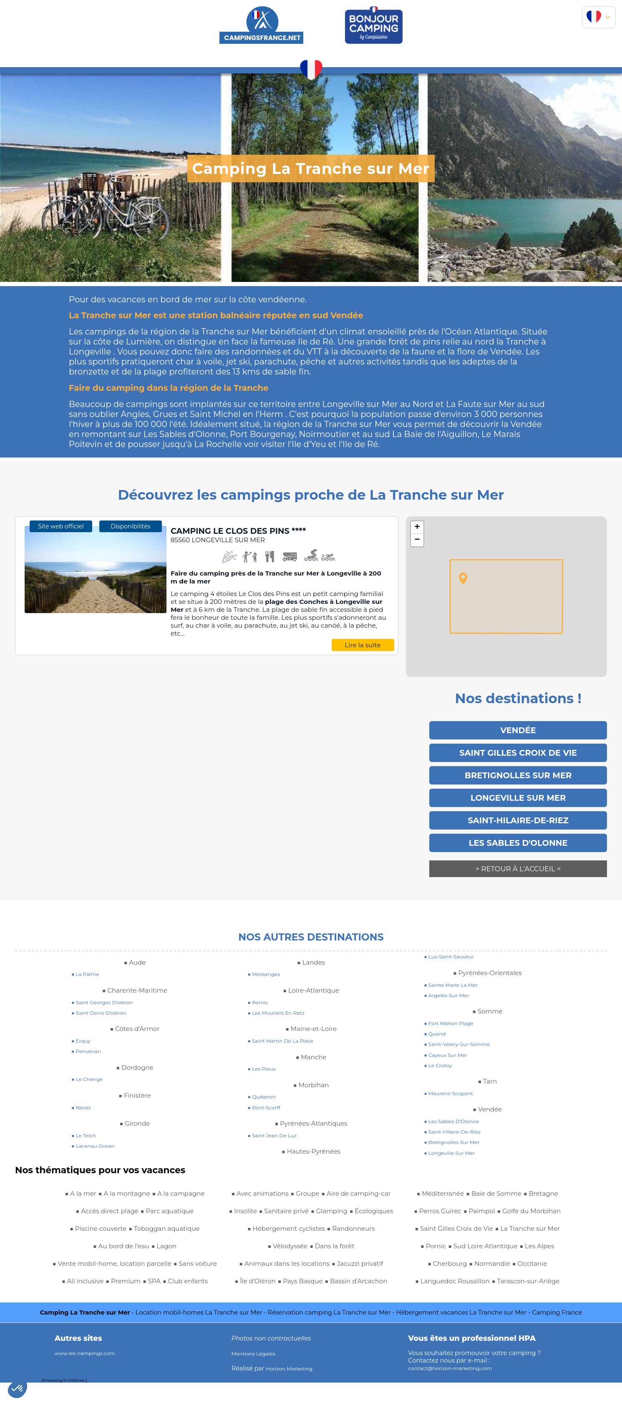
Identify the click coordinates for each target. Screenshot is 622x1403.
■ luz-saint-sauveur (453, 941)
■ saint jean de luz (277, 1120)
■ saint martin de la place (287, 1026)
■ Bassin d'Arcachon (339, 1266)
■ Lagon (169, 1231)
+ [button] (417, 527)
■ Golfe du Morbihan (487, 1178)
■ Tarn (487, 1066)
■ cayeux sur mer (450, 1040)
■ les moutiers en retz (282, 998)
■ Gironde (134, 1108)
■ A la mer (70, 1178)
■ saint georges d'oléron (108, 987)
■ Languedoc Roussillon (487, 1266)
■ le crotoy (440, 1050)
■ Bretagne (261, 1301)
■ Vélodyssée (283, 1213)
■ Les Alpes (530, 1231)
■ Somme (487, 996)
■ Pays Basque (272, 1266)
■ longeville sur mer (454, 1138)
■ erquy (82, 1026)
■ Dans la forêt (336, 1213)
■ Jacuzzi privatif (285, 1248)
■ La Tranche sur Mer (471, 1213)
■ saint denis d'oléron (104, 998)
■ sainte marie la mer (456, 970)
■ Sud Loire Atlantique (465, 1231)
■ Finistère (134, 1080)
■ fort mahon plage (453, 1008)
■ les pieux (265, 1054)
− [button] (417, 540)
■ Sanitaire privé (261, 1178)
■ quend (437, 1019)
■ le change (90, 1064)
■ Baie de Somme (340, 1283)
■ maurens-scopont (453, 1078)
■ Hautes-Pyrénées (311, 1136)
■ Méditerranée (276, 1283)
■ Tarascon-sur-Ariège (487, 1283)
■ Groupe (74, 1301)
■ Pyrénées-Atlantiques (311, 1108)
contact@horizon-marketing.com (458, 1388)
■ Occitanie (537, 1248)
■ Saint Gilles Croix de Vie (487, 1196)
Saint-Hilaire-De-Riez (518, 813)
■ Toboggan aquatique (170, 1213)
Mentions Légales (258, 1374)
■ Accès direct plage (101, 1196)
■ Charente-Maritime (135, 975)
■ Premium (188, 1266)
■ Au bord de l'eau (118, 1231)
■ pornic (260, 987)
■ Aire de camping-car (135, 1301)
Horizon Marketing (294, 1389)
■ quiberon (265, 1082)
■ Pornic (527, 1213)
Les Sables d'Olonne (518, 834)
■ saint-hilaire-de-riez (458, 1117)
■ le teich (86, 1120)
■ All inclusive (140, 1266)
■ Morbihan (311, 1070)
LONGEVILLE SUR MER (517, 792)
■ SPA (71, 1283)
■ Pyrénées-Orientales (487, 958)
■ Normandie (489, 1248)
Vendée (518, 729)
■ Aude (134, 947)
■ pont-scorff (267, 1092)
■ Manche (311, 1042)
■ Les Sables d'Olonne (457, 1106)
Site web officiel (60, 623)
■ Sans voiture (86, 1266)
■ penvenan (89, 1036)
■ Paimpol (362, 1301)
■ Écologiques (365, 1178)
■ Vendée (487, 1094)
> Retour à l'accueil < (518, 860)
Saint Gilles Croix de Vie (518, 750)
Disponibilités (130, 623)
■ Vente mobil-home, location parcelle (134, 1248)
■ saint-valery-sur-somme (463, 1029)
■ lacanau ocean (97, 1131)
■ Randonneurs (358, 1196)
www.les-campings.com (91, 1373)
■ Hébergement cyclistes (281, 1196)
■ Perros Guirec (313, 1301)
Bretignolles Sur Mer (518, 771)
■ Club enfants (111, 1283)
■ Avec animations (174, 1283)
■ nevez (83, 1092)
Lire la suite (363, 646)
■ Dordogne (134, 1052)
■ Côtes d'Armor (134, 1013)
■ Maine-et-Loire (311, 1013)
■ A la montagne (122, 1178)
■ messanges (267, 959)
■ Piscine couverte (91, 1213)
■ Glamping (315, 1178)
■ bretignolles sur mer (457, 1127)
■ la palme (88, 959)
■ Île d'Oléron (343, 1248)
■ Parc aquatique (173, 1196)
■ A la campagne (186, 1178)
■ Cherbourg (439, 1248)
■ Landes (311, 947)
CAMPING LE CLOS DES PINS (252, 532)
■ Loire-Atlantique (311, 975)
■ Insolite (196, 1301)
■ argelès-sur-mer (451, 980)
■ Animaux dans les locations (311, 1231)
